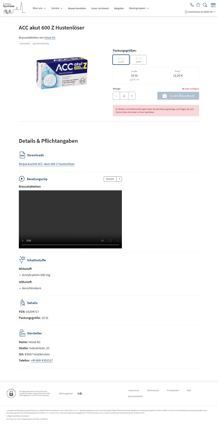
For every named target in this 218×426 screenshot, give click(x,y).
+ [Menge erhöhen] (132, 96)
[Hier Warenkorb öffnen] (198, 5)
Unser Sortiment (100, 8)
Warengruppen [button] (137, 8)
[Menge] (124, 96)
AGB (189, 390)
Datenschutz (153, 390)
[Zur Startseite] (15, 8)
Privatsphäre (173, 390)
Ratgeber (119, 8)
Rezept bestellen (77, 8)
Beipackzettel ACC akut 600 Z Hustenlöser (47, 164)
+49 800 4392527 (42, 363)
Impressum (133, 390)
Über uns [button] (38, 8)
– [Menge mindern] (116, 96)
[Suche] (205, 5)
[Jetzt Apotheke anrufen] (191, 5)
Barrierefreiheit (135, 396)
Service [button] (55, 8)
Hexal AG (49, 37)
